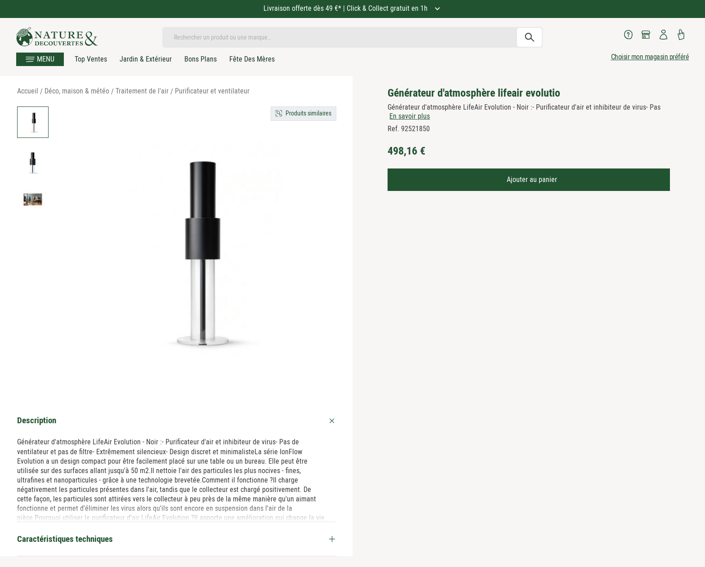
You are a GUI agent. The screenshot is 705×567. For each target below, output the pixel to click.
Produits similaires (308, 113)
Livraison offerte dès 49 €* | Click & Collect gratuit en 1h (346, 8)
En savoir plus (409, 116)
